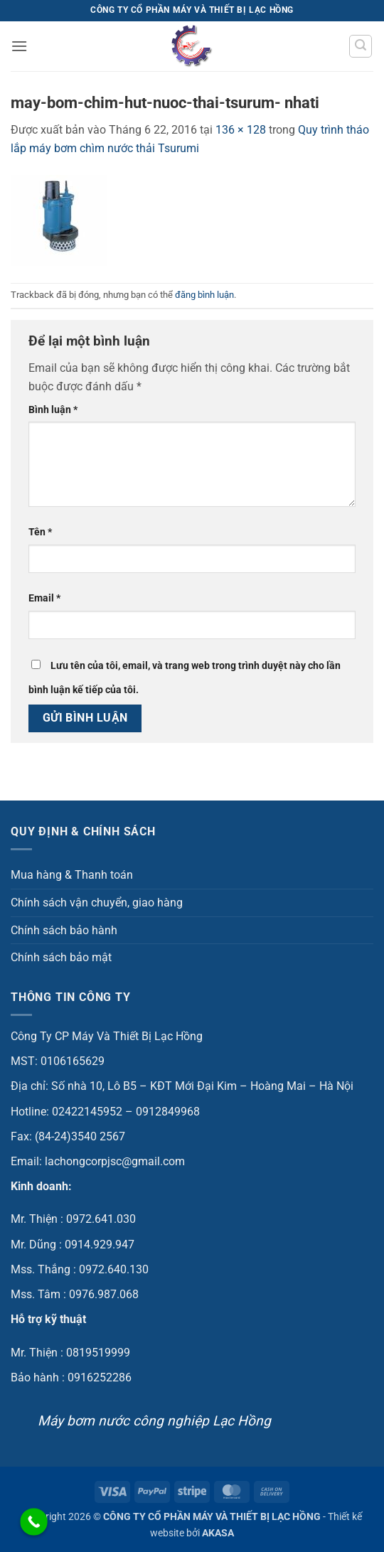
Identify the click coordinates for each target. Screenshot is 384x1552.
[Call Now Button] (34, 1522)
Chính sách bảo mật (61, 957)
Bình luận (53, 410)
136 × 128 (240, 130)
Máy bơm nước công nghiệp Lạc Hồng (154, 1421)
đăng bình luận (204, 294)
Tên (40, 532)
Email (44, 598)
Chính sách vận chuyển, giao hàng (97, 902)
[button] (19, 45)
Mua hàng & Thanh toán (72, 875)
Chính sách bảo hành (64, 930)
